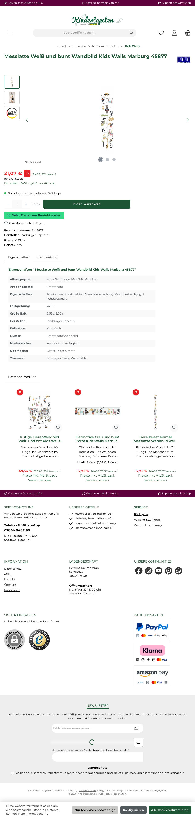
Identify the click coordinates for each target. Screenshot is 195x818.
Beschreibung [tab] (47, 257)
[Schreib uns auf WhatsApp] (178, 570)
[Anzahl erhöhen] (26, 204)
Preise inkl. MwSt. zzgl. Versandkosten (29, 183)
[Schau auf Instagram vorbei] (148, 570)
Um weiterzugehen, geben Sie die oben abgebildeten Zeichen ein (90, 750)
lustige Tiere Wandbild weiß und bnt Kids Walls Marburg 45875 (39, 439)
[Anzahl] (17, 204)
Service (141, 507)
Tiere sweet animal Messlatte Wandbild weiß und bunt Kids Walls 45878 (155, 439)
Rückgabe (141, 514)
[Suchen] (131, 33)
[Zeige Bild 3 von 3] (114, 159)
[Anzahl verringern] (8, 204)
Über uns (10, 584)
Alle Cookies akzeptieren (170, 810)
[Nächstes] (187, 120)
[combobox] (80, 33)
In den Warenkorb (87, 204)
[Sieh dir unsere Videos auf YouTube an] (158, 570)
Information (16, 561)
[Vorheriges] (27, 120)
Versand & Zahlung (147, 519)
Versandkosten (87, 790)
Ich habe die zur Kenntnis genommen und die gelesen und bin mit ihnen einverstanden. (99, 772)
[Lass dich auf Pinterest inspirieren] (168, 570)
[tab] (18, 257)
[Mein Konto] (174, 33)
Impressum (12, 590)
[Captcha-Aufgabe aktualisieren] (138, 742)
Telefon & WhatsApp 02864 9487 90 (22, 527)
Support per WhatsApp (176, 2)
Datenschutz (13, 568)
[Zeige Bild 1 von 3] (100, 159)
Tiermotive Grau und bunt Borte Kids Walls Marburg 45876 (97, 439)
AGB (7, 574)
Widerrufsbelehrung (148, 525)
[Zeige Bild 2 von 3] (107, 159)
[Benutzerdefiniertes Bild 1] (39, 639)
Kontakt (9, 579)
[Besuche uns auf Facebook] (138, 570)
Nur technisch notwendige (95, 810)
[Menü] (9, 33)
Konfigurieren (133, 810)
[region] (97, 119)
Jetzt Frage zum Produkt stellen (34, 215)
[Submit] (136, 728)
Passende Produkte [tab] (22, 377)
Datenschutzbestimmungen (52, 772)
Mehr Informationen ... (33, 813)
